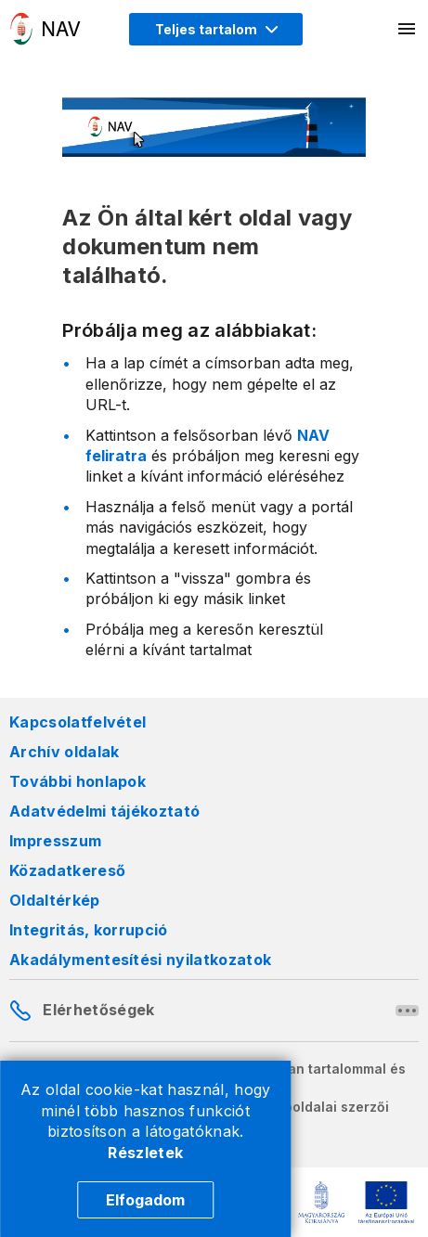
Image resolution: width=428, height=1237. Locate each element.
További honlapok (77, 781)
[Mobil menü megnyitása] (407, 29)
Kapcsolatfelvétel (77, 722)
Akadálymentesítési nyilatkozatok (140, 959)
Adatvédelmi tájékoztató (104, 811)
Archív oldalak (64, 751)
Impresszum (55, 840)
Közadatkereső (67, 870)
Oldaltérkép (54, 900)
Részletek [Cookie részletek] (145, 1152)
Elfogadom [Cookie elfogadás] (145, 1200)
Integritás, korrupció (88, 930)
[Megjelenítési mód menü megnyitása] (216, 29)
